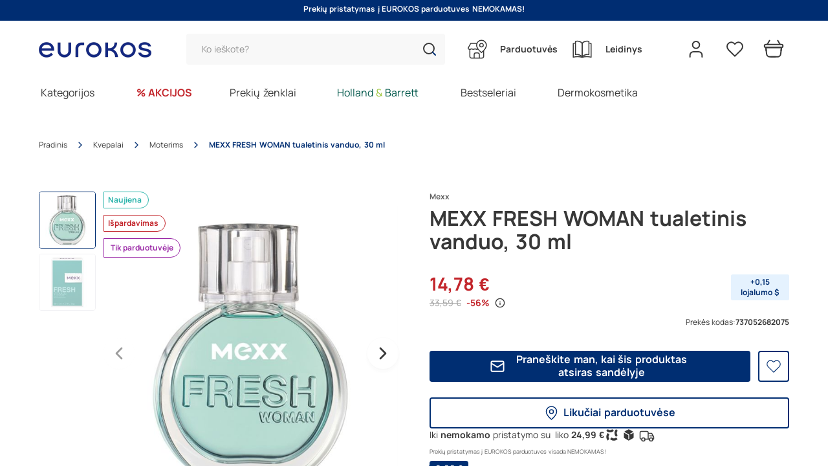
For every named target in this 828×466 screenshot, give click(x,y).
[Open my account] (696, 49)
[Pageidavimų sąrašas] (734, 49)
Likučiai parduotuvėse (609, 413)
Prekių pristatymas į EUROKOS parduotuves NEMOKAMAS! (414, 9)
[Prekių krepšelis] (773, 49)
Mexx (440, 196)
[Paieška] (315, 49)
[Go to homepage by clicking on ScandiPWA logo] (100, 49)
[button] (429, 49)
